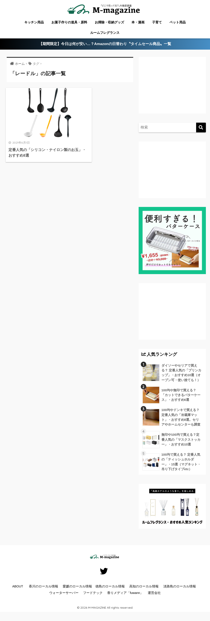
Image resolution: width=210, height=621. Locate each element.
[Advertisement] (172, 89)
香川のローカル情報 (43, 587)
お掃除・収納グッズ (109, 22)
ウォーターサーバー (64, 593)
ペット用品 (177, 22)
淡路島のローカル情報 (179, 587)
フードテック (93, 593)
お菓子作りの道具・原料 (69, 22)
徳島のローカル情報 (110, 587)
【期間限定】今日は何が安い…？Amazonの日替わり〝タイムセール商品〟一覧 (105, 44)
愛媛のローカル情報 (77, 587)
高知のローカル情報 (144, 587)
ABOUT (17, 587)
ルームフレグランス (105, 32)
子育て (157, 22)
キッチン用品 (34, 22)
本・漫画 (137, 22)
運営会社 (154, 593)
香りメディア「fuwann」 (125, 593)
